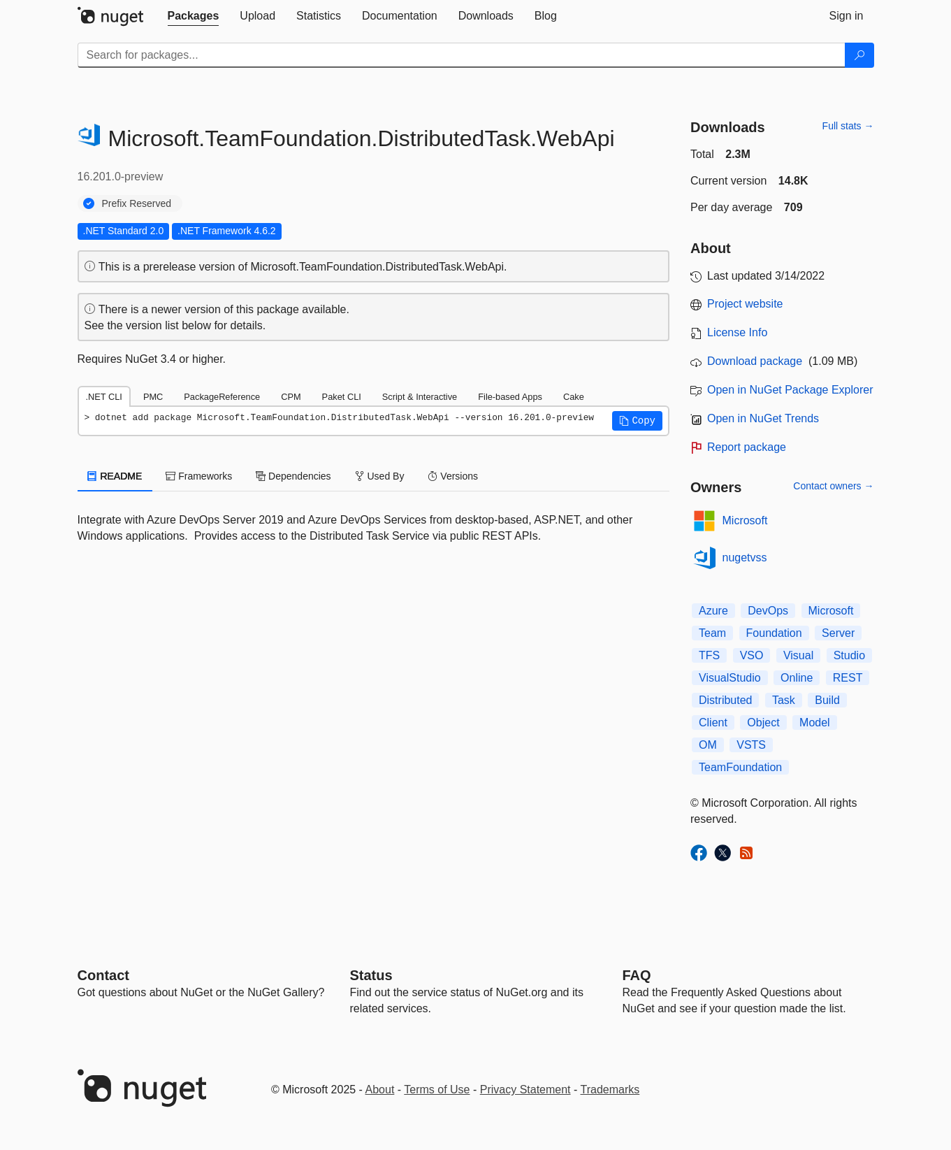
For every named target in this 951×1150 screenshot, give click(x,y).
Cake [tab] (573, 396)
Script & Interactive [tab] (419, 396)
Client (713, 722)
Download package (754, 361)
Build (827, 700)
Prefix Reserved (137, 203)
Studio (849, 655)
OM (708, 745)
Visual (798, 655)
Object (763, 722)
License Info (737, 332)
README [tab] (115, 476)
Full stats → (848, 125)
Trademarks (610, 1089)
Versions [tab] (453, 476)
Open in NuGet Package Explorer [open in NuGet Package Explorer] (790, 390)
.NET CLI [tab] (104, 396)
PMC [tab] (153, 396)
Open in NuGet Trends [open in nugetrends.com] (763, 418)
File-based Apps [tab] (510, 396)
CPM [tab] (290, 396)
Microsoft (745, 520)
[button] (637, 421)
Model (814, 722)
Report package (746, 447)
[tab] (193, 16)
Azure (713, 611)
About (380, 1089)
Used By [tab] (380, 476)
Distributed (725, 700)
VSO (752, 655)
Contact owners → (833, 485)
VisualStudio (730, 678)
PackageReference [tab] (222, 396)
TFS (709, 655)
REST (848, 678)
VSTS (751, 745)
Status (371, 975)
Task (783, 700)
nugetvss (745, 557)
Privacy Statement (525, 1089)
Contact (103, 975)
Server (838, 633)
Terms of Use (437, 1089)
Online (797, 678)
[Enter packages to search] (461, 55)
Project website (745, 304)
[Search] (859, 55)
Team (712, 633)
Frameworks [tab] (199, 476)
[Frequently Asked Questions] (637, 975)
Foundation (774, 633)
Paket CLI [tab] (341, 396)
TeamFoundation (740, 767)
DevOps (768, 611)
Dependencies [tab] (293, 476)
